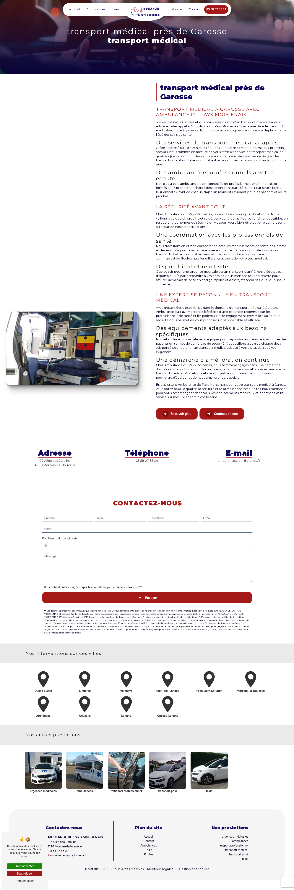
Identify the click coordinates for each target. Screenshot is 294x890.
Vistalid (94, 870)
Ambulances (96, 9)
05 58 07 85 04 (216, 9)
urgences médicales (235, 837)
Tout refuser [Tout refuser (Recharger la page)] (25, 873)
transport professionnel (232, 846)
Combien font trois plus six (59, 529)
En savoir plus (179, 414)
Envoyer (151, 588)
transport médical (236, 851)
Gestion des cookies (193, 870)
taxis (245, 860)
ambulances (240, 842)
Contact (195, 9)
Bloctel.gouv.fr (208, 620)
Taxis (115, 9)
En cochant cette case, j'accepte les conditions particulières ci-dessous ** (93, 577)
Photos (177, 9)
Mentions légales (160, 870)
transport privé (238, 855)
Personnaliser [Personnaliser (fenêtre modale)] (25, 881)
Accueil (74, 9)
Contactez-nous (227, 414)
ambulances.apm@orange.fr (239, 460)
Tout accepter (25, 866)
